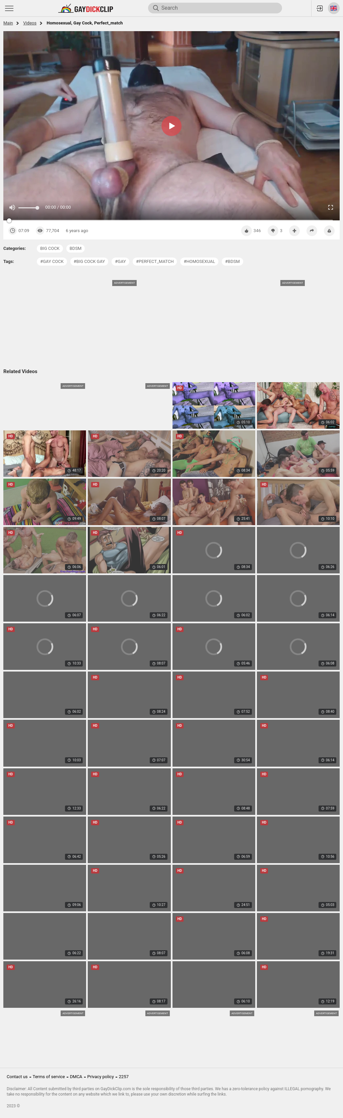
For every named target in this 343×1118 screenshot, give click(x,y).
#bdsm (232, 261)
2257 (124, 1076)
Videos (30, 22)
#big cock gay (89, 261)
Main (8, 22)
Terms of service (49, 1076)
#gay (120, 261)
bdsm (76, 248)
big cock (50, 248)
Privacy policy (100, 1076)
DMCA (76, 1076)
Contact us (17, 1076)
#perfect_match (155, 261)
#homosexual (199, 261)
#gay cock (52, 261)
